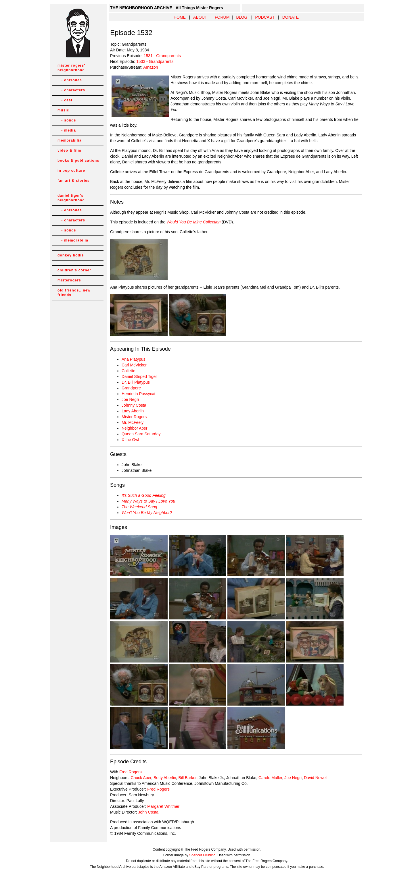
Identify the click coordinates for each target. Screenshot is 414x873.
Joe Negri (130, 399)
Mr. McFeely (132, 422)
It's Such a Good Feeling (144, 495)
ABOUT (200, 17)
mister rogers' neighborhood (71, 67)
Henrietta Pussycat (139, 393)
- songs (66, 120)
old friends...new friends (74, 292)
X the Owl (130, 439)
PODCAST (264, 17)
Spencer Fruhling (202, 855)
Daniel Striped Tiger (139, 376)
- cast (64, 100)
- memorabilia (72, 240)
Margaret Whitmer (163, 806)
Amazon (150, 67)
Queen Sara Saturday (141, 434)
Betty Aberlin (165, 777)
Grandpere (131, 388)
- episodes (69, 80)
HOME (180, 17)
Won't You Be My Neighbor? (147, 512)
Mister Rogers (134, 416)
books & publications (78, 161)
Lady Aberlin (133, 411)
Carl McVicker (134, 365)
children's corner (74, 270)
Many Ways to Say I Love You (148, 501)
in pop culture (71, 171)
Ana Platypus (133, 359)
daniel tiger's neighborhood (71, 198)
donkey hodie (70, 255)
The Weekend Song (139, 507)
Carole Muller (270, 777)
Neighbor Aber (134, 428)
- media (66, 130)
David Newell (315, 777)
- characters (71, 90)
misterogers (69, 280)
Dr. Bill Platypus (136, 382)
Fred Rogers (130, 772)
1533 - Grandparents (154, 61)
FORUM (222, 17)
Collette (128, 370)
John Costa (148, 812)
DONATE (290, 17)
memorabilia (69, 140)
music (63, 110)
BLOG (241, 17)
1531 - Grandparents (162, 55)
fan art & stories (73, 181)
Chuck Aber (141, 777)
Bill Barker (187, 777)
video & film (69, 150)
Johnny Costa (134, 405)
